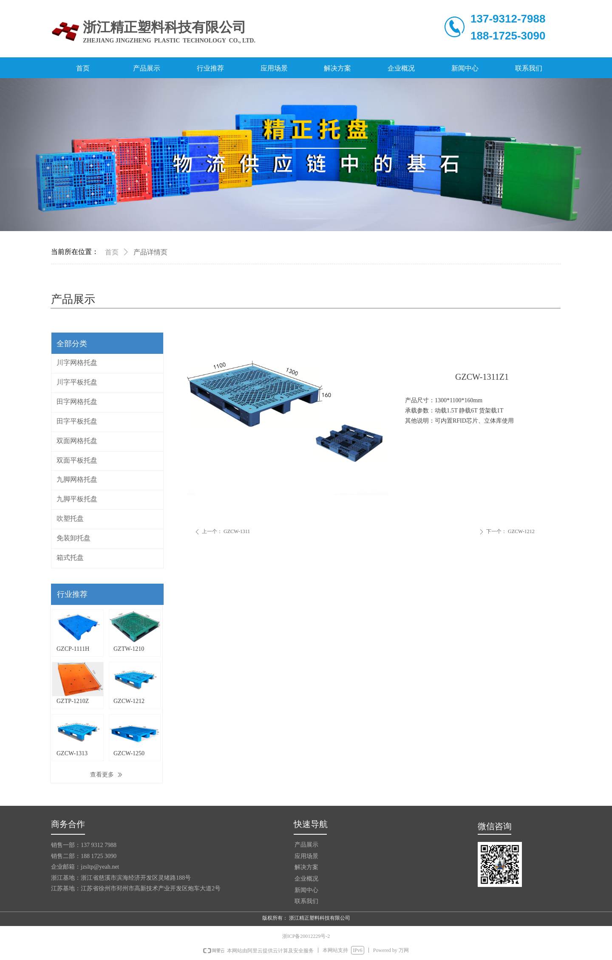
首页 (112, 252)
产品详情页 (150, 252)
